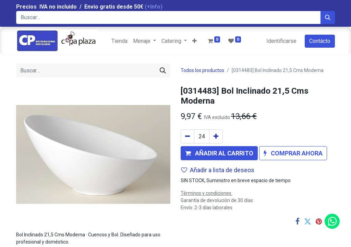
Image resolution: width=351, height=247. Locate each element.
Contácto (319, 41)
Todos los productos (202, 70)
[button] (194, 41)
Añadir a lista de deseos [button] (217, 170)
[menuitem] (119, 41)
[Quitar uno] (187, 136)
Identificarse (281, 41)
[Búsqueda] (327, 17)
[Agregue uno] (216, 136)
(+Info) (153, 6)
